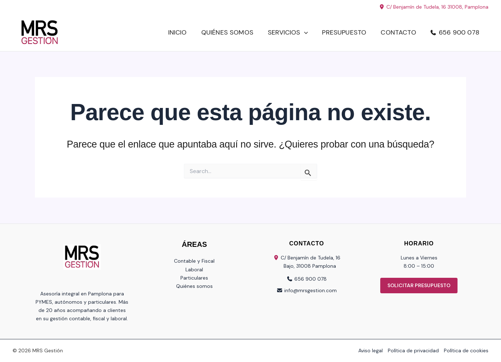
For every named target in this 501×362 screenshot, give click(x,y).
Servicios (288, 32)
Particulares (194, 278)
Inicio (177, 32)
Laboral (194, 269)
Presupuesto (344, 32)
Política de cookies (466, 350)
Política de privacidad (413, 350)
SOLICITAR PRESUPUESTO (418, 285)
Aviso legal (370, 350)
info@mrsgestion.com (310, 290)
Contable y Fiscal (194, 261)
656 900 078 (459, 32)
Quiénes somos (227, 32)
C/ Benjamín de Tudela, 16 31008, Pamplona (434, 7)
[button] (304, 32)
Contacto (398, 32)
